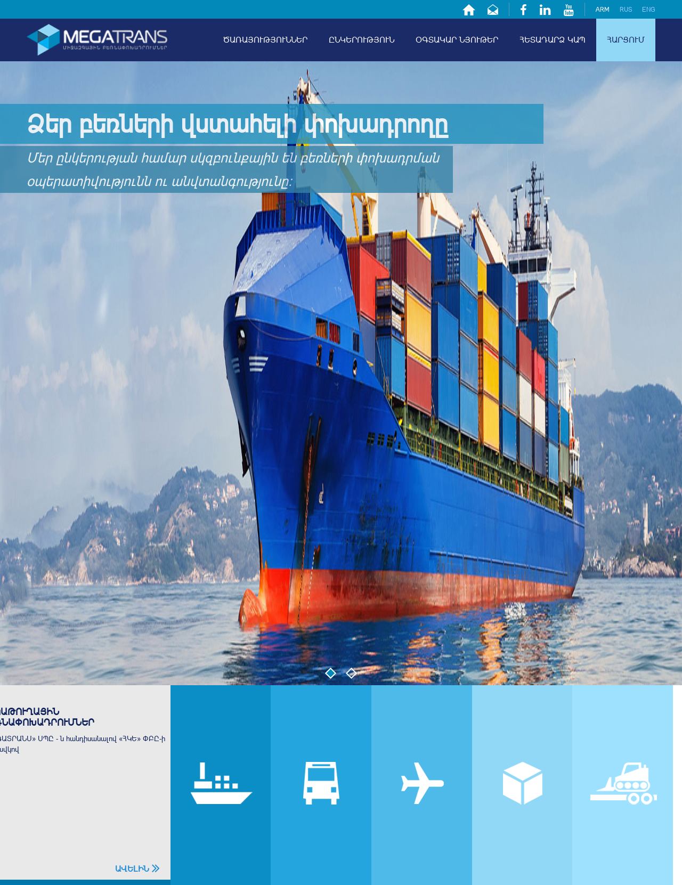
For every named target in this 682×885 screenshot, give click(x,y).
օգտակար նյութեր (457, 40)
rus (626, 9)
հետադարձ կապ (552, 40)
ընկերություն (361, 40)
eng (648, 9)
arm (603, 9)
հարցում (626, 40)
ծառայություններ (265, 40)
